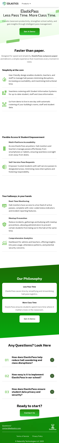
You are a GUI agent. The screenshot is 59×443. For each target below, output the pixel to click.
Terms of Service (22, 436)
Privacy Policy (37, 436)
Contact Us (29, 413)
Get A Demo (29, 31)
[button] (26, 3)
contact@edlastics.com (11, 428)
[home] (10, 3)
